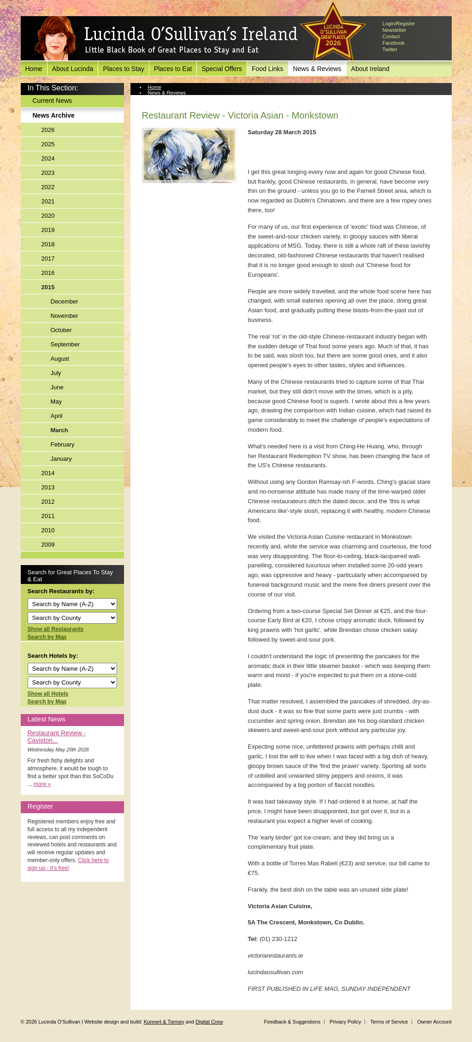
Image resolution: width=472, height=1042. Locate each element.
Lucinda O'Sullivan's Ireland (166, 38)
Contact (391, 36)
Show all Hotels (48, 694)
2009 (48, 544)
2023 (48, 172)
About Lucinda (73, 68)
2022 (48, 187)
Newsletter (395, 30)
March (59, 430)
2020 (48, 215)
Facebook (394, 43)
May (56, 401)
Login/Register (399, 23)
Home (33, 68)
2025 (48, 144)
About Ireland (370, 68)
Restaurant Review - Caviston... (57, 736)
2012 (48, 501)
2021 (48, 201)
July (56, 372)
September (65, 344)
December (64, 301)
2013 (48, 487)
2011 (48, 515)
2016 (48, 272)
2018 (48, 244)
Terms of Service (389, 1021)
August (60, 358)
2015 (48, 287)
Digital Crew (209, 1021)
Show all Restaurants (55, 629)
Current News (52, 100)
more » (42, 784)
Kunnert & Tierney (164, 1021)
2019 (48, 229)
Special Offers (221, 68)
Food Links (267, 68)
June (57, 387)
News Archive (54, 115)
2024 (48, 158)
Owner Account (434, 1021)
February (63, 444)
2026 (48, 129)
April (57, 415)
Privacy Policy (345, 1021)
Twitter (390, 49)
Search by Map (47, 637)
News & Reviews (317, 68)
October (61, 330)
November (64, 315)
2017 (48, 258)
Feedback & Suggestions (292, 1021)
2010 (48, 530)
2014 (48, 473)
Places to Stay (123, 68)
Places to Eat (173, 68)
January (61, 458)
